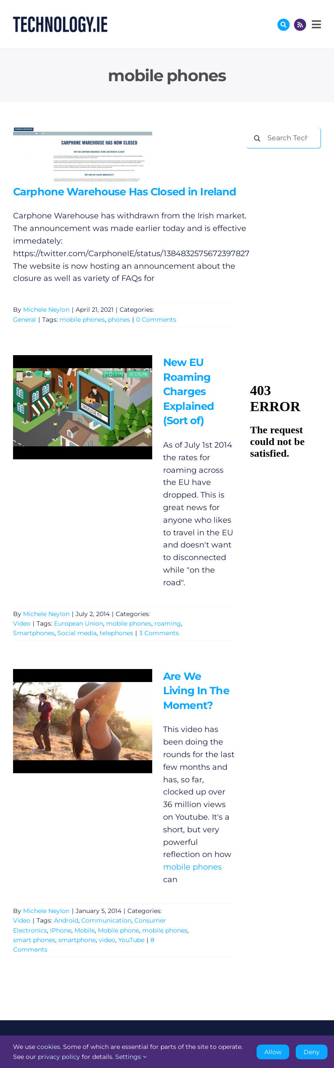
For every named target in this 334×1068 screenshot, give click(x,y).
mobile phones (82, 319)
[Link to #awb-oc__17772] (283, 25)
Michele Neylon (46, 309)
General (24, 319)
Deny (312, 1052)
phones (119, 319)
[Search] (257, 138)
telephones (116, 633)
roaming (167, 623)
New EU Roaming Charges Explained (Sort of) (188, 391)
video (107, 940)
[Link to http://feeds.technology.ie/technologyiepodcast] (300, 25)
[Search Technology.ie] (284, 138)
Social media (77, 633)
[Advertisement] (290, 200)
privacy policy (59, 1057)
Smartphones (33, 633)
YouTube (131, 940)
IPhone (60, 930)
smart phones (34, 940)
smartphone (77, 940)
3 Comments (159, 633)
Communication (106, 920)
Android (66, 920)
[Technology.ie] (60, 20)
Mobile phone (118, 930)
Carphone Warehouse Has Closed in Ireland (124, 191)
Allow (272, 1052)
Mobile (84, 930)
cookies (48, 1047)
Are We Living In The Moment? (196, 691)
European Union (78, 623)
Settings (131, 1057)
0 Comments (156, 319)
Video (21, 623)
